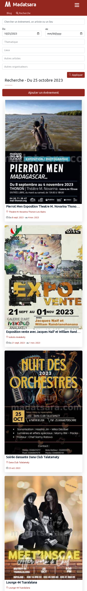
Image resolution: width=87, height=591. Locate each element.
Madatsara (20, 4)
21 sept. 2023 (18, 343)
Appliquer (76, 74)
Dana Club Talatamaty (17, 462)
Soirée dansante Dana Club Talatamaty (32, 457)
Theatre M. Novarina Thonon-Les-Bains (26, 212)
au (46, 29)
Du (3, 29)
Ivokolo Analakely (15, 337)
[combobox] (43, 42)
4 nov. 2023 (33, 217)
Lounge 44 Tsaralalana (21, 582)
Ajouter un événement (43, 92)
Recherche (23, 13)
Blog (9, 13)
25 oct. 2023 (14, 468)
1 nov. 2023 (34, 343)
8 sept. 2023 (18, 217)
